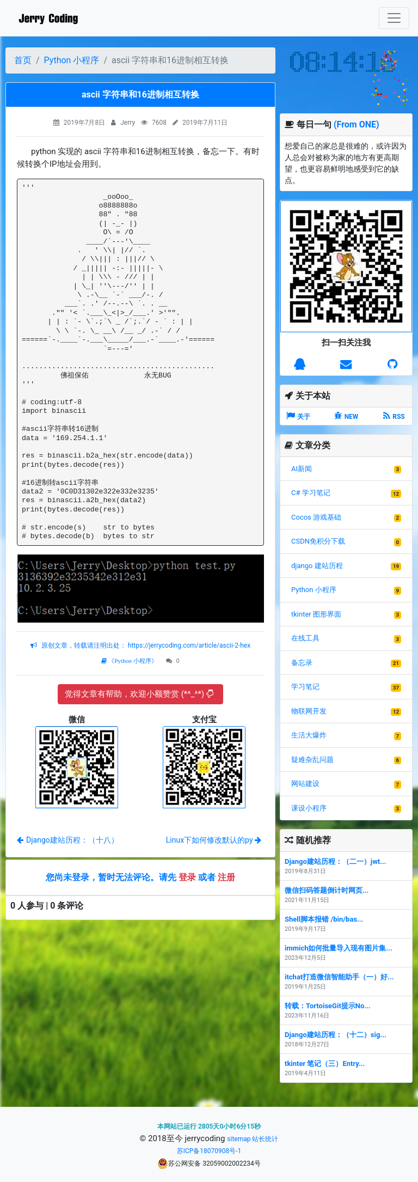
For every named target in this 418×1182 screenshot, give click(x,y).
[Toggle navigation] (394, 18)
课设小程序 (309, 808)
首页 (23, 60)
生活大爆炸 (309, 735)
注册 (226, 877)
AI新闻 (301, 469)
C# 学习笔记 (310, 493)
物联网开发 (309, 711)
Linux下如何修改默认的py (213, 840)
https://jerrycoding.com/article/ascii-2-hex (188, 645)
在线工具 (305, 638)
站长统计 (265, 1139)
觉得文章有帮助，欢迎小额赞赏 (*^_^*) (139, 694)
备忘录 (301, 663)
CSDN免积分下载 (318, 541)
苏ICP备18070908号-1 (209, 1151)
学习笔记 (305, 687)
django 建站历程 (317, 566)
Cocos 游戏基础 (316, 517)
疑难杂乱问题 (312, 759)
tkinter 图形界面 (316, 614)
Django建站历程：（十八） (68, 840)
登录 (187, 877)
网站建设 (305, 783)
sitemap (238, 1139)
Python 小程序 (72, 60)
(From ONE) (356, 124)
